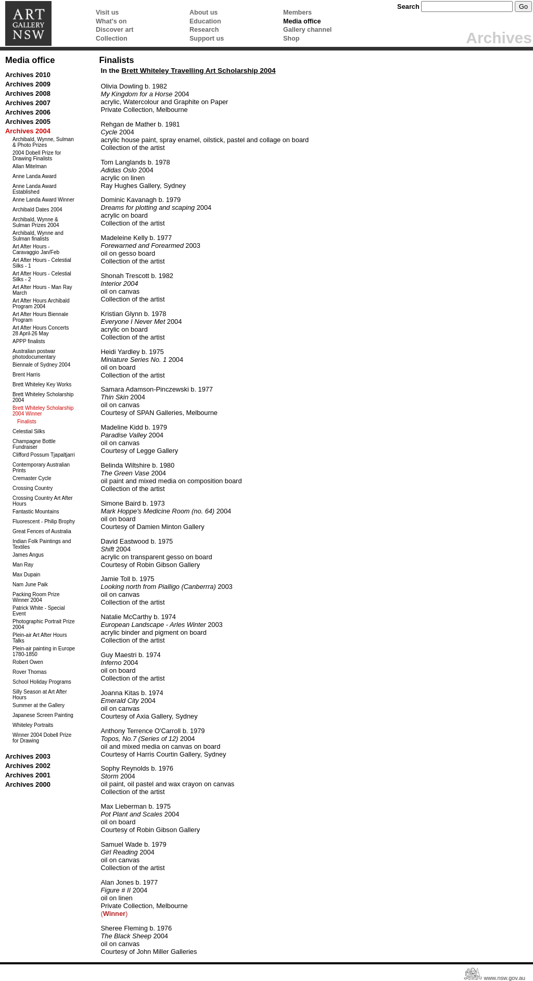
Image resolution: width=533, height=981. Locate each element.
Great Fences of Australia (41, 531)
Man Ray (22, 565)
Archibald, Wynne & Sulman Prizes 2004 (35, 222)
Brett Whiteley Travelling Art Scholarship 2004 (198, 70)
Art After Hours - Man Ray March (42, 290)
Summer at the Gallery (38, 705)
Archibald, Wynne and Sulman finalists (38, 236)
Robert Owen (27, 662)
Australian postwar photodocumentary (34, 354)
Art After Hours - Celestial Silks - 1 (41, 263)
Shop (291, 38)
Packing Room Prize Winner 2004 (36, 597)
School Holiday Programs (41, 682)
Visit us (107, 12)
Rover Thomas (29, 672)
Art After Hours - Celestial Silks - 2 (41, 276)
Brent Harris (26, 375)
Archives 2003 (27, 756)
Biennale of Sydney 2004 (41, 365)
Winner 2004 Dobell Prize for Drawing (41, 738)
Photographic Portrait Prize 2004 (43, 624)
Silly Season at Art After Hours (39, 694)
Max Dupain (26, 574)
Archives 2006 (27, 112)
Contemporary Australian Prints (41, 467)
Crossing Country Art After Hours (42, 501)
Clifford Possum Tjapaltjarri (43, 455)
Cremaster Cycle (31, 478)
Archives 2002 (27, 766)
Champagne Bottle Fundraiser (34, 444)
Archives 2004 (27, 131)
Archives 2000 (27, 784)
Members (297, 12)
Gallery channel (307, 29)
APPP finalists (28, 341)
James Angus (28, 555)
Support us (206, 38)
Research (204, 29)
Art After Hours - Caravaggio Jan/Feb (35, 249)
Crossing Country (32, 488)
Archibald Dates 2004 (37, 209)
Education (205, 21)
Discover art (114, 29)
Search (408, 6)
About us (203, 12)
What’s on (111, 21)
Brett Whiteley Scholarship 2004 (42, 397)
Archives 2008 (27, 93)
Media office (302, 21)
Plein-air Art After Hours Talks (39, 638)
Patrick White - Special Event (38, 611)
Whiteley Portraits (32, 725)
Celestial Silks (28, 431)
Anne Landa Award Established (34, 189)
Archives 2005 (27, 121)
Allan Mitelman (29, 166)
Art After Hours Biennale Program (40, 317)
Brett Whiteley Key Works (41, 384)
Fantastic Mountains (35, 511)
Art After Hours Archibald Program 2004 (41, 303)
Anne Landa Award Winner (43, 200)
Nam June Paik (30, 584)
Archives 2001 (27, 775)
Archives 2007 (27, 103)
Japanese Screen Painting (42, 715)
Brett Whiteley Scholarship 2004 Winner (42, 411)
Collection (112, 38)
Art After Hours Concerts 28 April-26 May (40, 330)
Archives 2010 (27, 75)
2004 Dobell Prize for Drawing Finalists (36, 155)
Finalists (26, 421)
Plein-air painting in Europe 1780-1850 (43, 651)
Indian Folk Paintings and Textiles (41, 544)
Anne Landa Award (34, 176)
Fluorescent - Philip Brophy (43, 521)
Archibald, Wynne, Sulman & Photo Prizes (43, 142)
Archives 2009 (27, 84)
